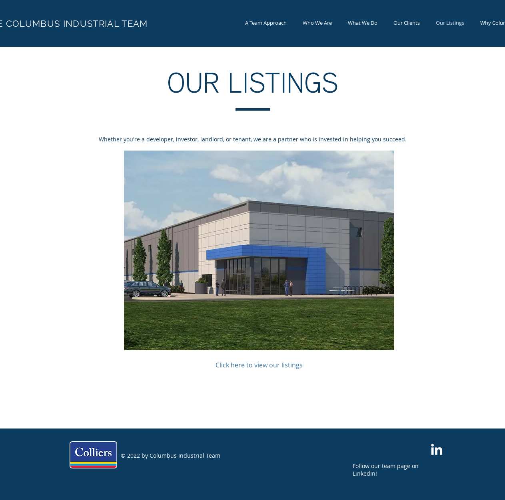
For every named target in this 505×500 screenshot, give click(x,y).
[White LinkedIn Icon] (437, 449)
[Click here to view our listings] (259, 365)
